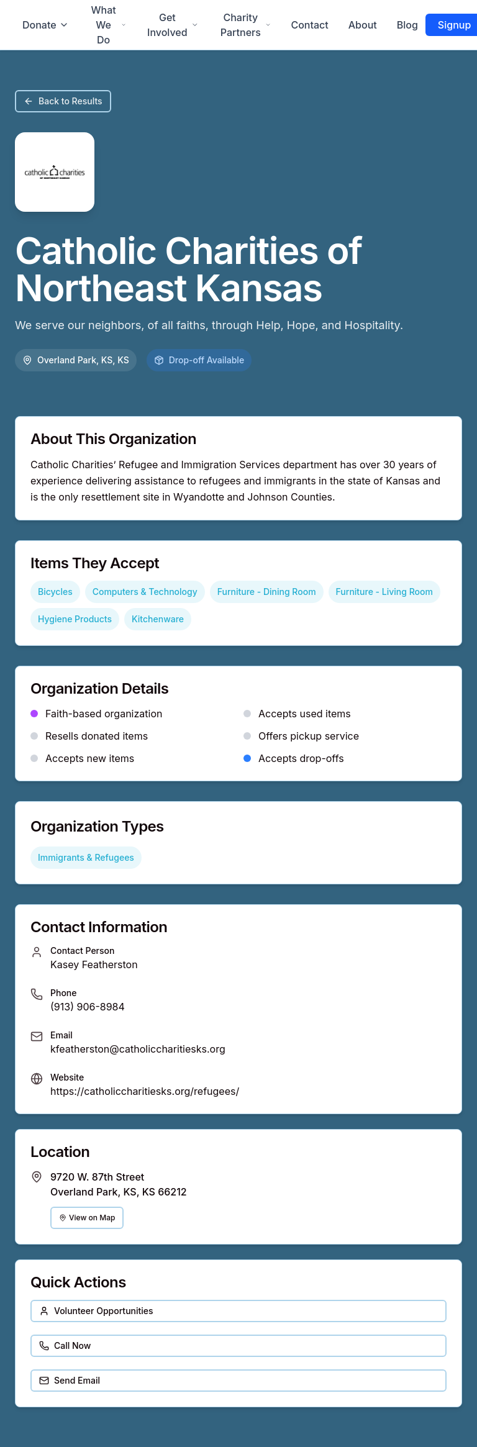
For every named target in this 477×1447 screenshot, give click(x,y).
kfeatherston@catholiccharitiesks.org (137, 1049)
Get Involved (172, 25)
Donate (45, 25)
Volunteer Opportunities (96, 1310)
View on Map (87, 1217)
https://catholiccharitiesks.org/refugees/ (144, 1091)
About (362, 25)
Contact (309, 25)
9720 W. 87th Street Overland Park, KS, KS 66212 (118, 1184)
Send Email (69, 1380)
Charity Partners (245, 25)
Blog (407, 25)
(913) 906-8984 (87, 1006)
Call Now (65, 1345)
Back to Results (63, 101)
